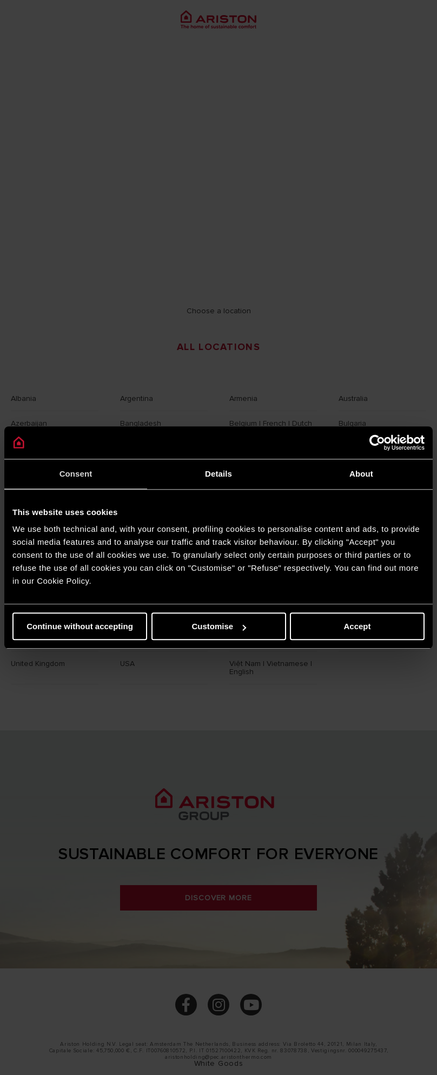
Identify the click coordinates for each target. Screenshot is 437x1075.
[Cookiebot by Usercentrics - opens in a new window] (377, 442)
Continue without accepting (80, 626)
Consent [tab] (75, 473)
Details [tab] (218, 473)
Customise (218, 626)
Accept (356, 626)
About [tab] (361, 473)
